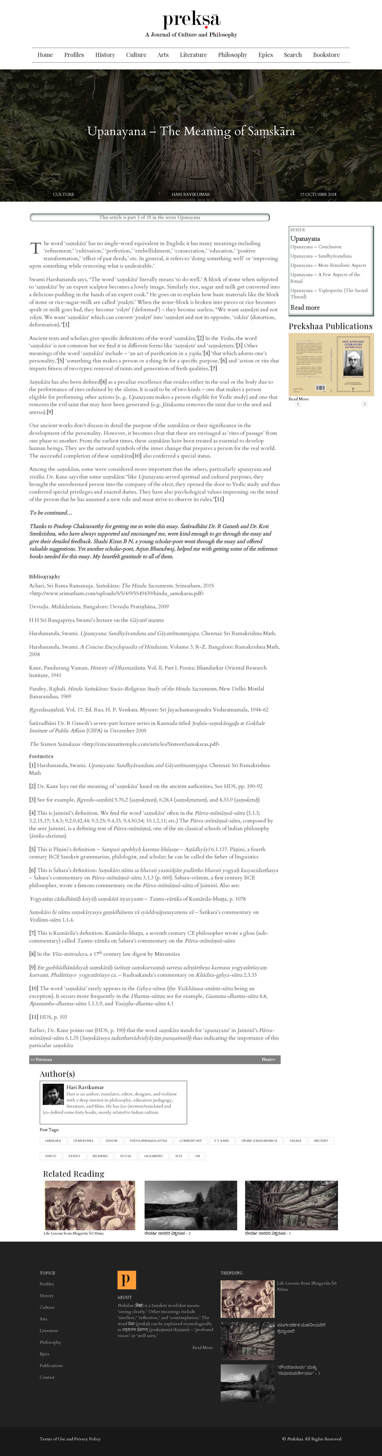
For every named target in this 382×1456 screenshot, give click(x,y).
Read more (305, 307)
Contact (47, 1377)
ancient (321, 1141)
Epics (265, 55)
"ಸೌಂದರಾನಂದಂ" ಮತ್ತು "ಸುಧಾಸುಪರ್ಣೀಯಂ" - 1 (298, 1370)
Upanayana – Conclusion (315, 247)
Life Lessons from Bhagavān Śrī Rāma (73, 1233)
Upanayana (188, 217)
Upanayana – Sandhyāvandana (321, 256)
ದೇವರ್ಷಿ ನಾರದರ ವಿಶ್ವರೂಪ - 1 (268, 1233)
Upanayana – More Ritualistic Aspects (328, 265)
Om (197, 1156)
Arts (163, 55)
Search (293, 55)
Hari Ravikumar (191, 194)
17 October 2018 (318, 194)
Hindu (50, 1156)
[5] (61, 360)
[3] (239, 345)
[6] (223, 360)
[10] (137, 455)
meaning (100, 1156)
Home (45, 55)
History (105, 55)
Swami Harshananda (259, 1141)
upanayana (83, 1141)
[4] (206, 353)
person (112, 1141)
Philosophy (232, 55)
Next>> (268, 1060)
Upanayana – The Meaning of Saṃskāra (191, 131)
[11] (219, 499)
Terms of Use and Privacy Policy (70, 1439)
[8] (103, 382)
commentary (191, 1141)
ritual (126, 1156)
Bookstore (326, 55)
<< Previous (105, 1060)
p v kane (222, 1141)
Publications (51, 1366)
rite (179, 1156)
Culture (136, 55)
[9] (50, 412)
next (365, 404)
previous (298, 404)
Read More (203, 1348)
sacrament (153, 1156)
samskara (53, 1141)
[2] (200, 338)
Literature (193, 55)
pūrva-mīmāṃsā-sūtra (148, 1141)
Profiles (74, 55)
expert (74, 1156)
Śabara (295, 1141)
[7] (214, 368)
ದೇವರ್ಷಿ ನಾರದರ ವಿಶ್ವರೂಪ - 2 (167, 1233)
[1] (66, 324)
